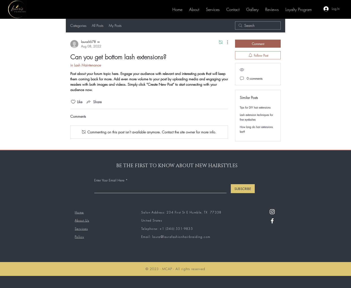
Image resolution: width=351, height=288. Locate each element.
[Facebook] (272, 221)
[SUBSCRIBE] (243, 188)
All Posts (97, 25)
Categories (78, 25)
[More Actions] (225, 42)
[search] (258, 25)
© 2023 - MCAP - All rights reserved (175, 269)
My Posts (115, 25)
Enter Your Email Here (109, 180)
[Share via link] (94, 102)
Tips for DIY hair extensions (255, 107)
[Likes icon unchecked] (73, 102)
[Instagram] (272, 211)
